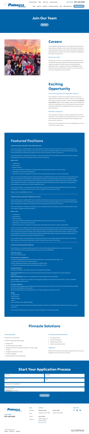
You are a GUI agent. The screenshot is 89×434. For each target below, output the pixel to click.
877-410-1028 (79, 2)
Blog (40, 2)
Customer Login (53, 2)
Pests (30, 413)
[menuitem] (6, 431)
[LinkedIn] (80, 410)
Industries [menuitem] (45, 6)
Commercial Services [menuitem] (53, 6)
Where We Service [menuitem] (68, 6)
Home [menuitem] (34, 6)
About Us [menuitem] (39, 6)
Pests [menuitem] (61, 6)
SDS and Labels (33, 2)
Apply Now (44, 24)
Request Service (79, 6)
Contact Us (45, 2)
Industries (31, 410)
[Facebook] (74, 410)
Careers (31, 416)
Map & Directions (42, 422)
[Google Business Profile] (77, 410)
